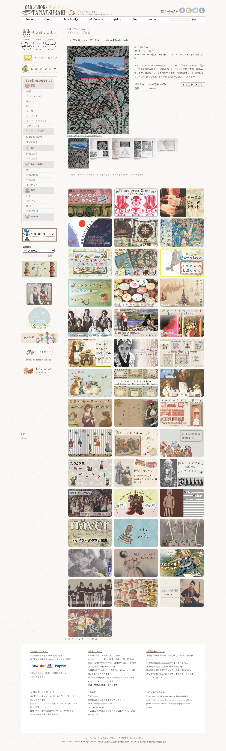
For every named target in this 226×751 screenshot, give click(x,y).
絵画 (28, 206)
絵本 (30, 148)
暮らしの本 (33, 164)
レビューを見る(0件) (120, 174)
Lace (83, 29)
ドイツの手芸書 (82, 32)
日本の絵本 (32, 158)
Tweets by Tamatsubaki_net (39, 359)
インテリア (32, 184)
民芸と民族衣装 (34, 137)
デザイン (30, 201)
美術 (30, 190)
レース (29, 111)
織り (28, 106)
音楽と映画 (32, 210)
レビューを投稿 (136, 174)
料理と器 (30, 179)
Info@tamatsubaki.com (103, 703)
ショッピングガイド (91, 738)
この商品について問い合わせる (80, 174)
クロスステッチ (34, 96)
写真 (28, 196)
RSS (23, 434)
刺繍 (28, 91)
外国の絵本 (32, 153)
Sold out (32, 216)
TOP (69, 29)
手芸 (30, 85)
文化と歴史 (32, 142)
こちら (42, 677)
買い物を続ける (102, 174)
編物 (28, 101)
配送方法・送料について (110, 738)
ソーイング (32, 116)
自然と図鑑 (32, 174)
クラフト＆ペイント (36, 121)
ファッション (33, 126)
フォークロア (34, 131)
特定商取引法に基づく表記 (131, 738)
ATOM (24, 437)
